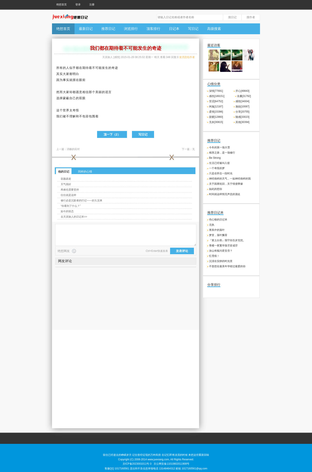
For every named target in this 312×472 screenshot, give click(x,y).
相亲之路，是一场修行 (222, 152)
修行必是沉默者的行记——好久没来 (81, 200)
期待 (85, 68)
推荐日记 (108, 29)
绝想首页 (61, 4)
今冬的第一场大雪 (219, 147)
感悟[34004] (242, 101)
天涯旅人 (107, 57)
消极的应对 (73, 149)
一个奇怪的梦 (217, 168)
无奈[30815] (216, 122)
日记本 (174, 29)
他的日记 (63, 171)
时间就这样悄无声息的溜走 (224, 194)
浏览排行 (131, 29)
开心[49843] (242, 90)
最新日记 (86, 29)
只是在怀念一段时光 (220, 173)
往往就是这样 (68, 195)
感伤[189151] (216, 96)
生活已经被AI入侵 (219, 163)
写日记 (193, 29)
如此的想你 (215, 189)
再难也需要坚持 (70, 189)
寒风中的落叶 (217, 229)
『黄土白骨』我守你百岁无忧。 (227, 240)
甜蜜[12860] (216, 116)
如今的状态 (67, 211)
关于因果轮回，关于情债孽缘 (226, 183)
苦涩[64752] (216, 101)
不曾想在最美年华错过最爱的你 (227, 266)
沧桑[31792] (244, 96)
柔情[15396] (216, 111)
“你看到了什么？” (71, 205)
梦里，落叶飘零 (218, 235)
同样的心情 (85, 171)
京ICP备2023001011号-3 (137, 463)
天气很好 (66, 184)
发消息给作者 (187, 57)
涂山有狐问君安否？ (220, 250)
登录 (78, 4)
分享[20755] (242, 111)
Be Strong (215, 157)
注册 (91, 4)
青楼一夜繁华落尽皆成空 (223, 245)
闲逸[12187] (216, 106)
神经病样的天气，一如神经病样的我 (230, 178)
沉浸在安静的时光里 (220, 261)
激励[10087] (242, 106)
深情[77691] (216, 90)
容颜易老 (66, 178)
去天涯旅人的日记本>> (74, 216)
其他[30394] (242, 122)
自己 (72, 98)
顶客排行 (153, 29)
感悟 (116, 57)
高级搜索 (214, 29)
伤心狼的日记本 (218, 219)
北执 (211, 224)
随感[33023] (242, 116)
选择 (59, 98)
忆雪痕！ (214, 255)
